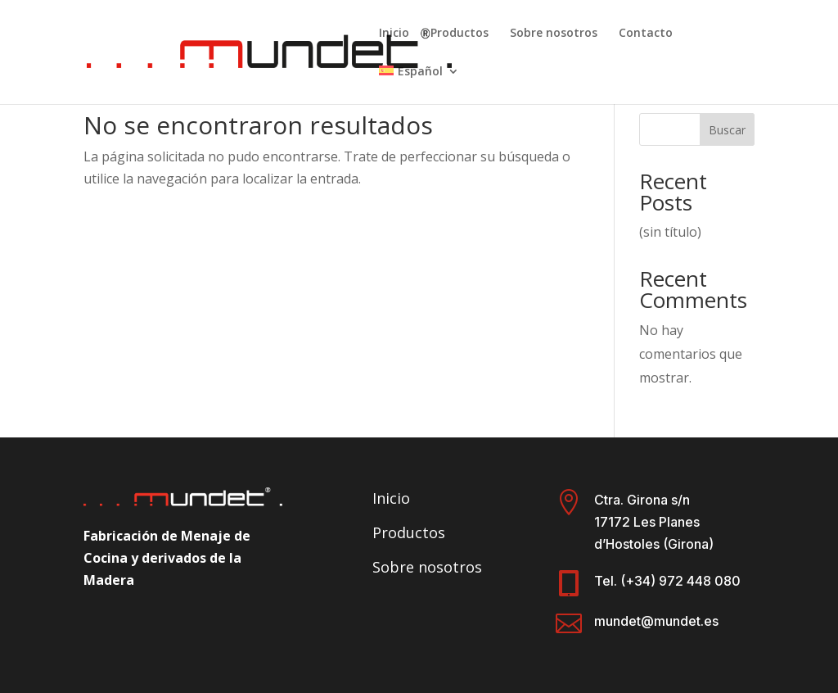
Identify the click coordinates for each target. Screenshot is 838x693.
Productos (459, 33)
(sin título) (670, 232)
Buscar (727, 130)
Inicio (394, 33)
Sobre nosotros (553, 33)
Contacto (646, 33)
